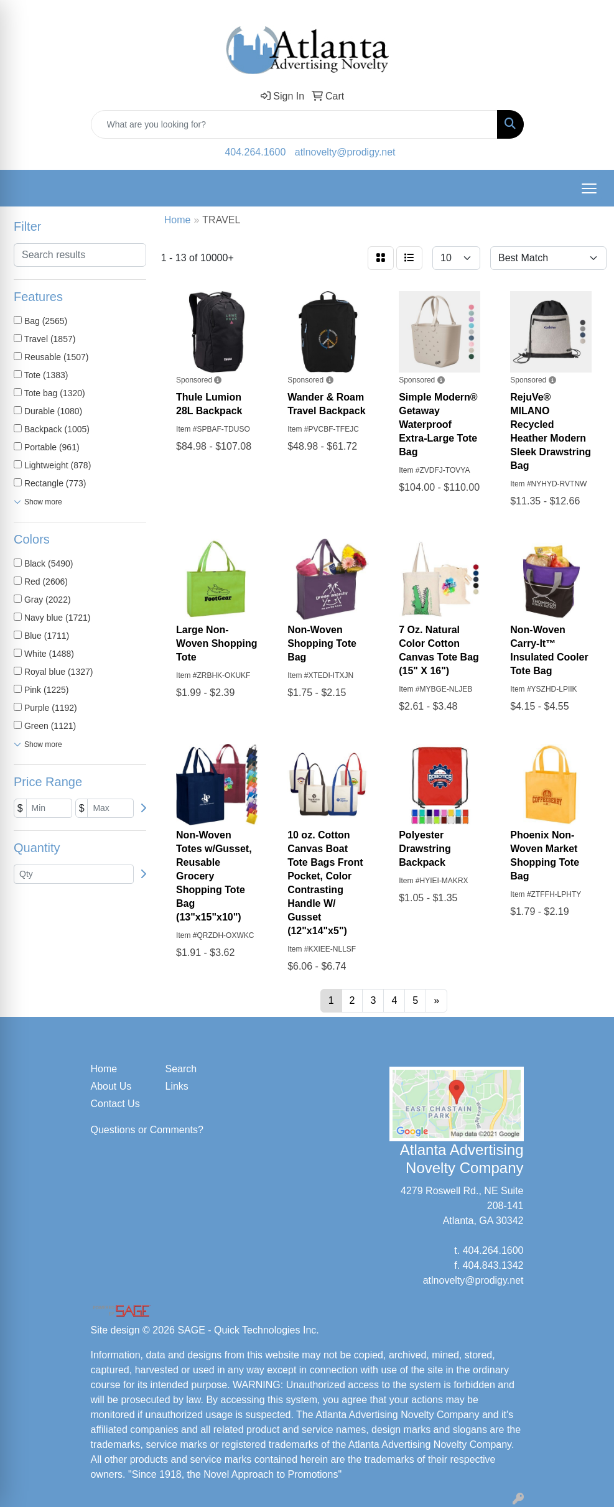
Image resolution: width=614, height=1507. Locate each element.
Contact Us (115, 1103)
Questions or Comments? (147, 1129)
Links (176, 1086)
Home (104, 1069)
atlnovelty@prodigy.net (345, 152)
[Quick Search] (294, 124)
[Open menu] (589, 188)
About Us (111, 1086)
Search (181, 1069)
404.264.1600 (255, 152)
